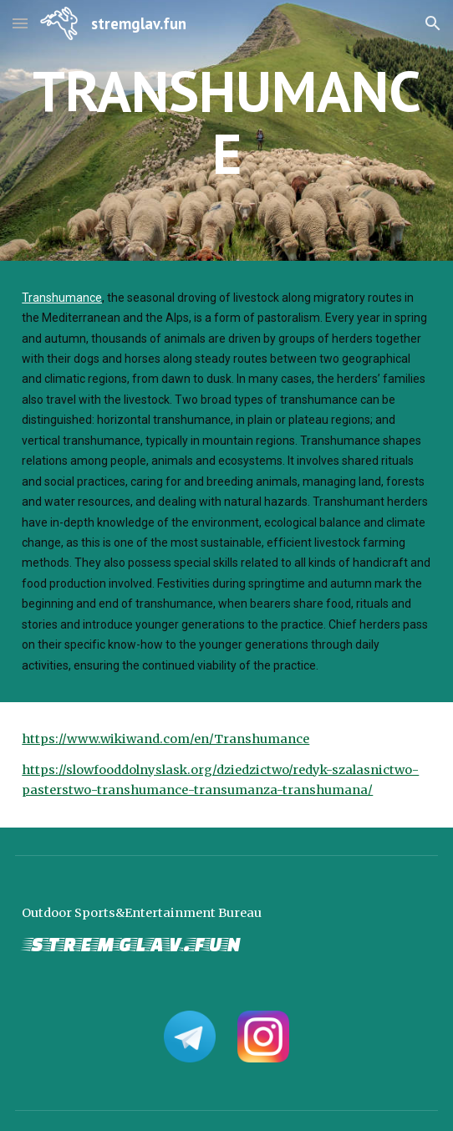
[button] (20, 23)
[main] (226, 130)
